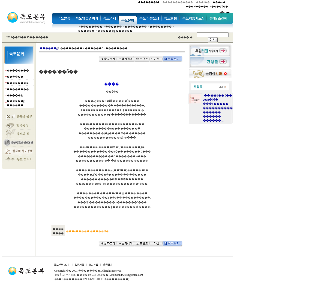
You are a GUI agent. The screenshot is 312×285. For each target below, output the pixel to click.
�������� (91, 26)
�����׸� (113, 26)
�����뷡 (86, 30)
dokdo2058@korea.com (129, 274)
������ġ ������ (114, 30)
